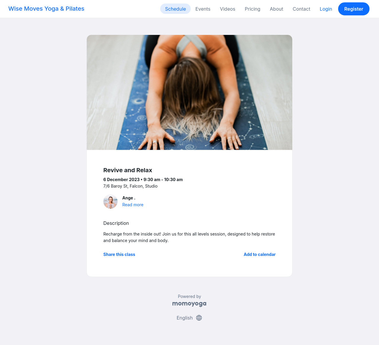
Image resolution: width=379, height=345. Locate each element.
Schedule (175, 9)
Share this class (119, 254)
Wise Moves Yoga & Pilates (46, 8)
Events (203, 9)
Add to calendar (260, 254)
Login (326, 9)
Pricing (253, 9)
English (189, 317)
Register (353, 9)
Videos (227, 9)
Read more (132, 204)
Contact (301, 9)
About (276, 9)
